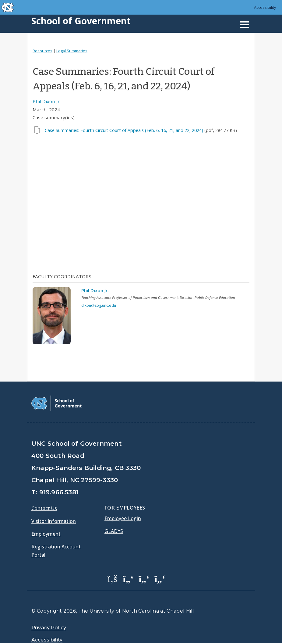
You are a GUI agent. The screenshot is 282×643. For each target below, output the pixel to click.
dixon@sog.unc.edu (98, 305)
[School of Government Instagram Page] (160, 563)
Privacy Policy (48, 612)
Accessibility (265, 7)
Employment (46, 518)
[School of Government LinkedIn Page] (144, 563)
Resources (42, 51)
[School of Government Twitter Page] (128, 563)
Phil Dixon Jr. (47, 101)
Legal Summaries (71, 51)
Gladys (113, 515)
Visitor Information (53, 505)
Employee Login (122, 503)
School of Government (81, 21)
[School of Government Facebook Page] (112, 563)
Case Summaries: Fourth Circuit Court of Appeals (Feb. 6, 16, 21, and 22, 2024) (124, 130)
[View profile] (54, 317)
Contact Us (44, 492)
